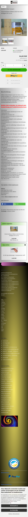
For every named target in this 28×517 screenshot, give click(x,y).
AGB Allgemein (6, 343)
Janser (2, 317)
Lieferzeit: (3, 50)
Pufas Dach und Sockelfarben (8, 278)
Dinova (2, 305)
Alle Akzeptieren (14, 505)
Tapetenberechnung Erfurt (7, 368)
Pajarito (3, 310)
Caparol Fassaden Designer (7, 406)
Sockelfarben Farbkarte (6, 280)
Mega (2, 314)
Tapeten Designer (5, 372)
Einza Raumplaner (5, 395)
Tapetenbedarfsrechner (6, 370)
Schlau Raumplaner (5, 393)
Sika (2, 299)
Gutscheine (5, 357)
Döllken (3, 318)
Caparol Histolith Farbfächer (7, 289)
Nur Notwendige (14, 510)
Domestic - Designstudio (7, 381)
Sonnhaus (3, 323)
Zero (2, 307)
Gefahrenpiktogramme (6, 272)
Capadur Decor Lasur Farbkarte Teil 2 (10, 283)
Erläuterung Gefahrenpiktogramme (9, 274)
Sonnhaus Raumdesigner (7, 389)
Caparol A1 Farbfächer (6, 290)
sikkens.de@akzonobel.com (11, 196)
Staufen (3, 313)
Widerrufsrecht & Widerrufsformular (11, 353)
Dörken (2, 315)
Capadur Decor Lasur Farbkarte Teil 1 (10, 281)
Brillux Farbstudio (5, 402)
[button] (3, 65)
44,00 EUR (14, 258)
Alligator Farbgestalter (6, 408)
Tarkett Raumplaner (5, 383)
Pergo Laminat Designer (6, 379)
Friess (2, 311)
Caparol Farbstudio (5, 404)
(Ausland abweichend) (17, 51)
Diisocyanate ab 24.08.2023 (7, 293)
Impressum (5, 341)
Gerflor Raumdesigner (6, 387)
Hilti (2, 327)
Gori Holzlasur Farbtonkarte (7, 277)
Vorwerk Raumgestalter (6, 385)
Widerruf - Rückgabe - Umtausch (10, 351)
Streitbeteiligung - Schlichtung (10, 355)
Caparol (3, 302)
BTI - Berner (4, 320)
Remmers (3, 304)
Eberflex (3, 308)
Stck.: (2, 62)
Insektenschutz (4, 412)
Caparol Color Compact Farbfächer (9, 287)
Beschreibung (5, 92)
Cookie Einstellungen (8, 359)
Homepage (3, 211)
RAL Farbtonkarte (5, 275)
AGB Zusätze (5, 345)
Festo (2, 329)
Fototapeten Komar (5, 400)
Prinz (2, 321)
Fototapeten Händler (6, 397)
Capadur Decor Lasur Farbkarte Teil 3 (10, 284)
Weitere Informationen (14, 514)
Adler (2, 330)
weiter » (4, 6)
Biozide (3, 295)
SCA (2, 326)
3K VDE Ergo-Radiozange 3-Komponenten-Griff (14, 255)
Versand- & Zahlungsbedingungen (11, 349)
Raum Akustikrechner (6, 375)
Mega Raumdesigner (6, 391)
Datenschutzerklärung (6, 502)
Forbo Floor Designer (6, 377)
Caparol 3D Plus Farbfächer (7, 286)
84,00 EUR (14, 238)
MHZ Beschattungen (6, 410)
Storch (2, 324)
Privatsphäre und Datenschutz (10, 347)
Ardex (2, 301)
